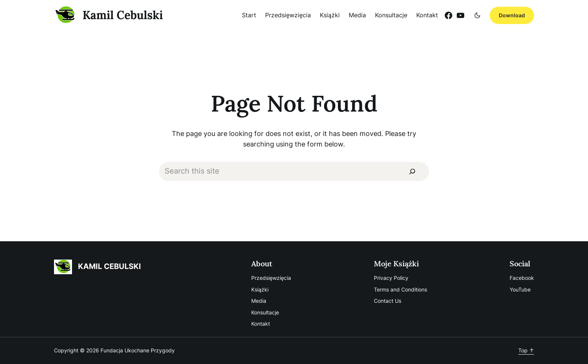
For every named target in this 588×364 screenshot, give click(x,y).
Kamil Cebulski (122, 15)
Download (512, 15)
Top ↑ (526, 350)
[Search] (412, 171)
